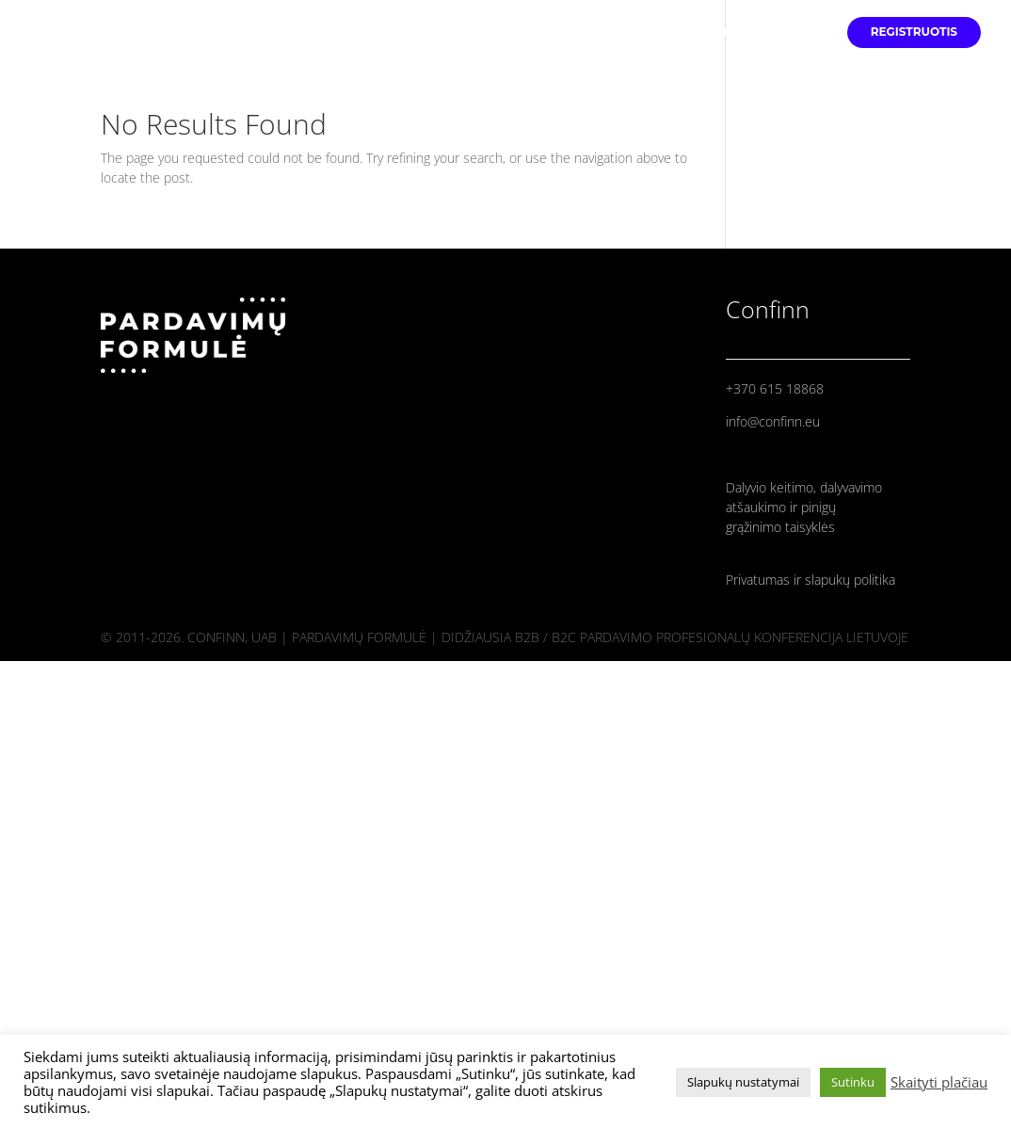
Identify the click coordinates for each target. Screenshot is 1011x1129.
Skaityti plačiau (939, 1081)
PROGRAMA (787, 32)
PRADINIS (599, 32)
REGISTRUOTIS (914, 32)
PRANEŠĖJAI (690, 32)
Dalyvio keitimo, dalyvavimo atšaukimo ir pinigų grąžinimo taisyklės (804, 507)
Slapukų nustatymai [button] (743, 1081)
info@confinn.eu (773, 421)
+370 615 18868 (775, 388)
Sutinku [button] (853, 1081)
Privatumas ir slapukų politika (810, 580)
